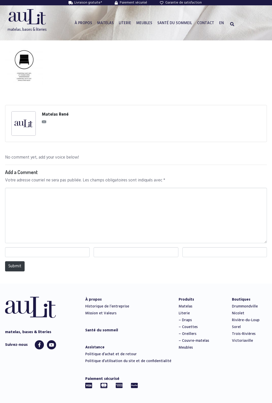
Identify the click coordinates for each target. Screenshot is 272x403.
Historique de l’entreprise (107, 306)
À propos (93, 299)
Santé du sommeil (101, 330)
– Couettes (188, 327)
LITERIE (125, 23)
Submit (14, 266)
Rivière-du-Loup (246, 320)
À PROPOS (83, 23)
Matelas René (55, 114)
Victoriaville (242, 341)
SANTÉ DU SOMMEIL (174, 23)
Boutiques (241, 299)
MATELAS (105, 23)
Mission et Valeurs (100, 313)
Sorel (236, 327)
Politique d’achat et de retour (111, 354)
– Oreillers (187, 334)
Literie (184, 313)
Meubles (186, 347)
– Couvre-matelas (194, 341)
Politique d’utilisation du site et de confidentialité (128, 361)
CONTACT (205, 23)
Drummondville (245, 306)
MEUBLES (144, 23)
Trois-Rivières (244, 334)
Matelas (185, 306)
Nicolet (238, 313)
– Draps (185, 320)
